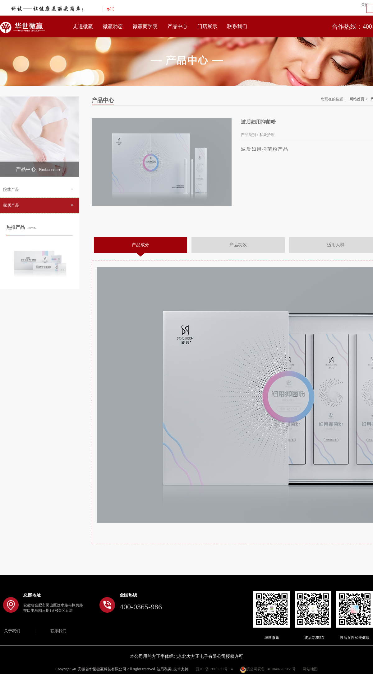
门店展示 (207, 26)
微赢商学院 (145, 26)
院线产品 (38, 189)
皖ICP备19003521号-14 (214, 669)
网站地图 (310, 669)
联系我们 (237, 26)
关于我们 (12, 631)
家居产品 (38, 205)
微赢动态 (113, 26)
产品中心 (177, 26)
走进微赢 (83, 26)
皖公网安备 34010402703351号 (268, 669)
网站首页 (356, 99)
